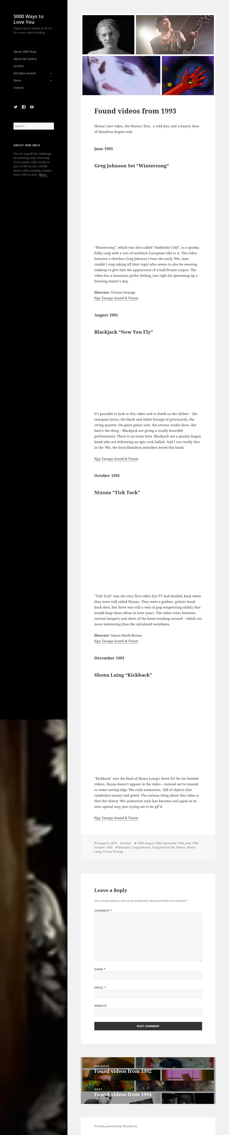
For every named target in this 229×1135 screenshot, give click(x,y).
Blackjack (124, 847)
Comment (103, 910)
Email (100, 987)
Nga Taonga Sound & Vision (116, 298)
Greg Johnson (141, 847)
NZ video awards (25, 73)
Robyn (127, 843)
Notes (17, 80)
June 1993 (191, 843)
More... (43, 175)
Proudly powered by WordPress (115, 1126)
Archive (19, 66)
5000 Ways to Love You (29, 19)
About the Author (25, 59)
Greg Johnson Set (163, 847)
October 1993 (103, 847)
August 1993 (153, 843)
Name (100, 969)
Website (100, 1006)
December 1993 (173, 843)
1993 (140, 843)
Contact (19, 88)
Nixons (180, 847)
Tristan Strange (113, 851)
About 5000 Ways (25, 52)
